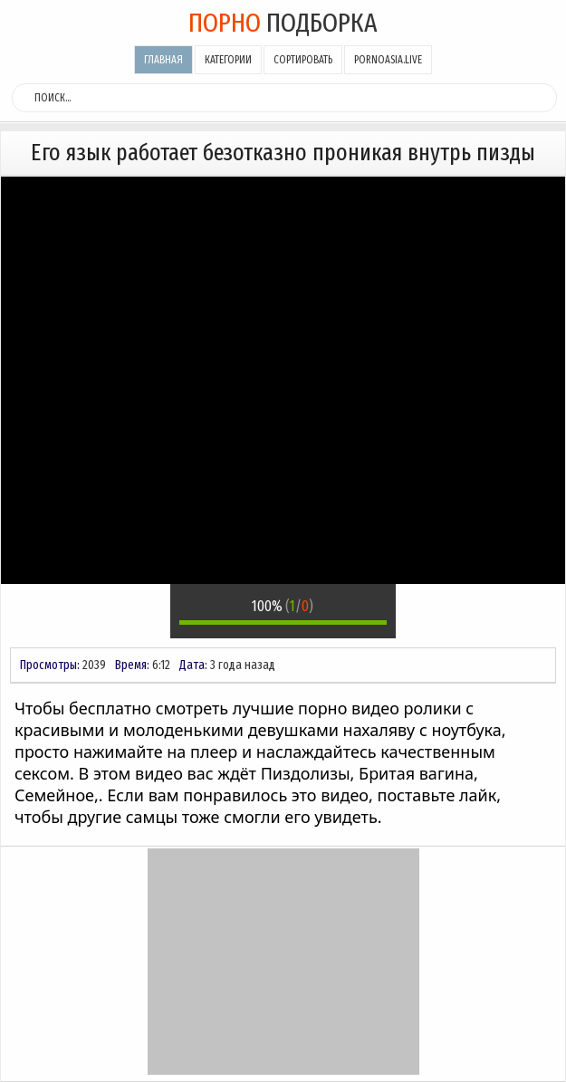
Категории (228, 59)
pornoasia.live (388, 59)
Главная (163, 59)
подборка (283, 22)
